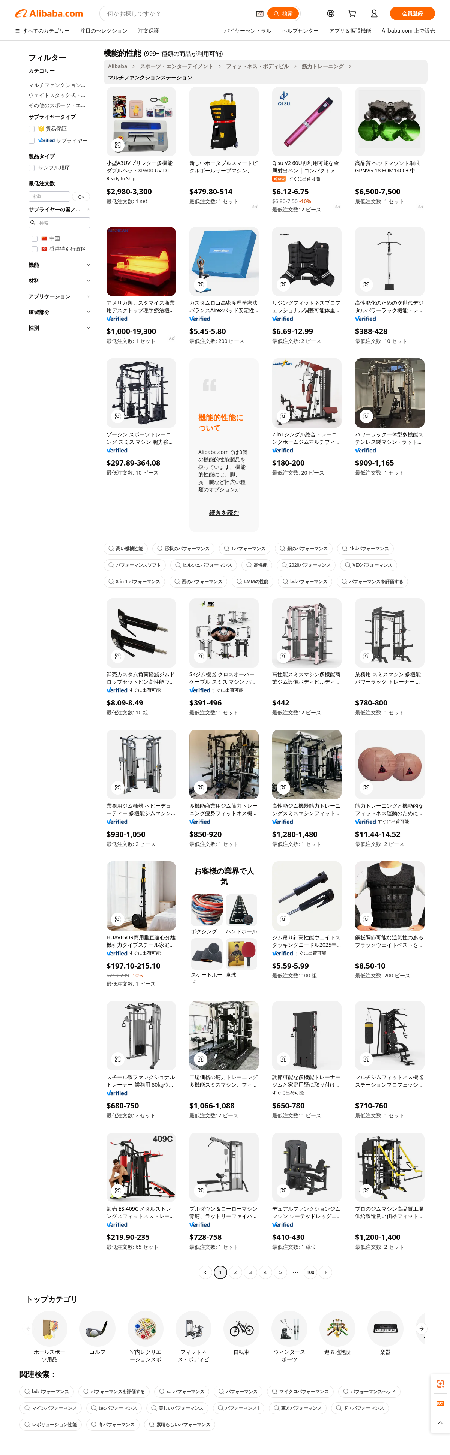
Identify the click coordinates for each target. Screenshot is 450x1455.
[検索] (283, 13)
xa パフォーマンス (181, 1391)
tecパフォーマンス (114, 1408)
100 (311, 1272)
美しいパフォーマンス (177, 1408)
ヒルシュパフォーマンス (203, 565)
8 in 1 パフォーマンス (134, 581)
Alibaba (117, 66)
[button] (259, 13)
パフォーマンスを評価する (372, 581)
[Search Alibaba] (178, 13)
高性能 (256, 565)
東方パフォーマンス (298, 1408)
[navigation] (57, 663)
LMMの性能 (252, 581)
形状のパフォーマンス (183, 548)
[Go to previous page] (205, 1272)
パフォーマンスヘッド (369, 1391)
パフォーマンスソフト (134, 565)
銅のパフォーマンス (304, 548)
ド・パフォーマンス (360, 1408)
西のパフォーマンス (198, 581)
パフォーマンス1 (239, 1408)
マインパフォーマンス (50, 1408)
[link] (440, 1384)
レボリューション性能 (50, 1424)
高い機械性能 (125, 548)
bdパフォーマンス (305, 581)
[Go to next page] (325, 1272)
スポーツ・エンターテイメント (176, 66)
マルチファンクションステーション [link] (150, 77)
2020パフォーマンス (306, 565)
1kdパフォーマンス (365, 548)
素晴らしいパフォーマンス (179, 1424)
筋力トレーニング (323, 66)
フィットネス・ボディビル (257, 66)
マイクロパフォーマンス (300, 1391)
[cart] (353, 14)
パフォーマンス (238, 1391)
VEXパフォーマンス (368, 565)
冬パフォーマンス (113, 1424)
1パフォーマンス (245, 548)
